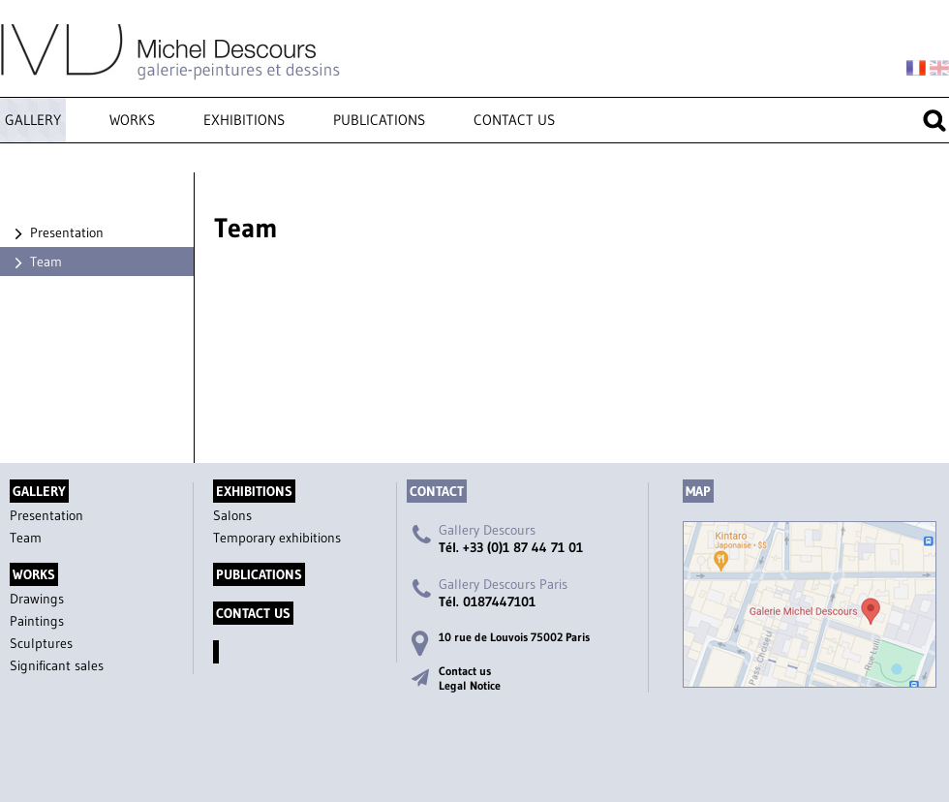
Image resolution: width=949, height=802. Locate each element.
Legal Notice (470, 685)
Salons (232, 515)
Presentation (57, 232)
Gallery (33, 119)
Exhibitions (244, 119)
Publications (379, 119)
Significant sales (57, 665)
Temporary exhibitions (277, 537)
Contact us (514, 119)
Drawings (37, 598)
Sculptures (41, 643)
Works (132, 119)
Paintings (37, 621)
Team (36, 261)
